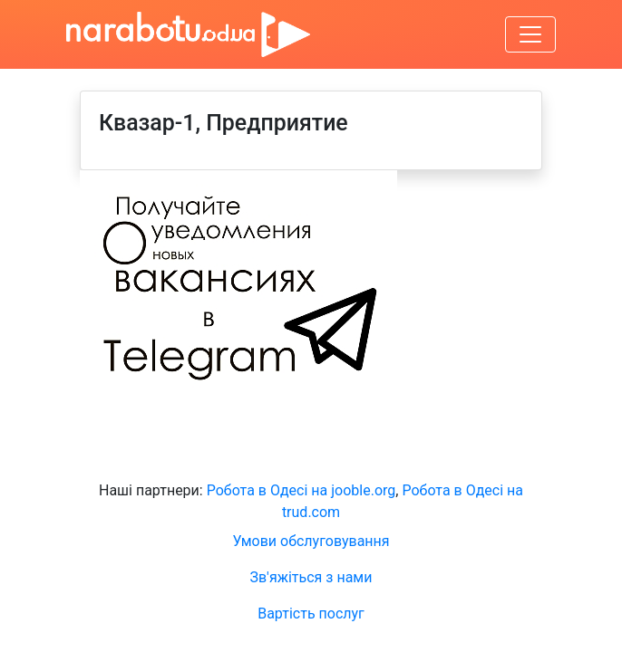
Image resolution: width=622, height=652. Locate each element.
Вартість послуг (311, 613)
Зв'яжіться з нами (311, 577)
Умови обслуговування (310, 541)
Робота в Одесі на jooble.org (301, 490)
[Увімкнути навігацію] (530, 34)
